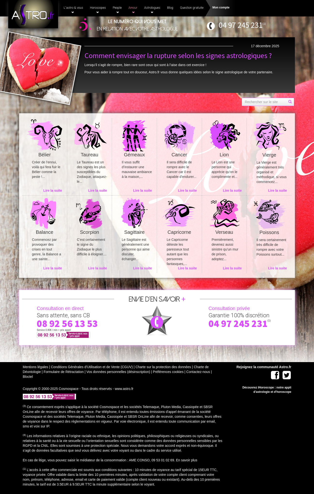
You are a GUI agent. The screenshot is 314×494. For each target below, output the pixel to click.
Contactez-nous (198, 372)
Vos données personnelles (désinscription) (118, 372)
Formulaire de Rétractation (64, 372)
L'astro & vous (73, 10)
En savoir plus (186, 460)
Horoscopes (98, 10)
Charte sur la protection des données (163, 367)
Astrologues (152, 10)
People (117, 10)
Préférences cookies (168, 372)
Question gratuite (191, 7)
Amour (132, 10)
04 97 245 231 (240, 25)
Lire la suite (52, 190)
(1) (264, 23)
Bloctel (28, 377)
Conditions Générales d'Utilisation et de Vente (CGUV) (92, 367)
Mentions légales (35, 367)
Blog (170, 7)
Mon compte (221, 7)
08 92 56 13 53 (67, 324)
